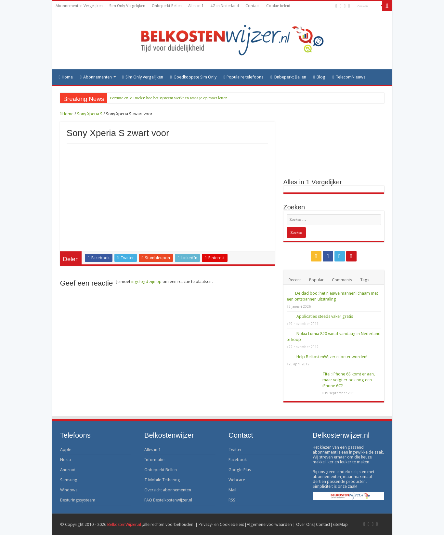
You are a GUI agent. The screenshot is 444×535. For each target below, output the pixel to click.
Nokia (65, 459)
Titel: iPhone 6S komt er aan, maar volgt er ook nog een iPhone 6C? (348, 380)
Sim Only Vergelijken (127, 6)
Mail (232, 489)
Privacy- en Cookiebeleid (221, 524)
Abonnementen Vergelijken (79, 6)
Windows (68, 489)
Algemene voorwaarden (269, 524)
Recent (295, 279)
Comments (342, 279)
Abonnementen (96, 77)
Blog (319, 77)
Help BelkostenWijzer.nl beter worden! (331, 356)
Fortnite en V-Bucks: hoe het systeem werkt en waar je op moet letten (169, 97)
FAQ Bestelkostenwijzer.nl (168, 500)
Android (67, 469)
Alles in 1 (196, 6)
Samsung (68, 479)
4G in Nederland (224, 6)
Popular (316, 279)
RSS (232, 500)
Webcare (237, 479)
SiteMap (340, 524)
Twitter (235, 449)
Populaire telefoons (244, 77)
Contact (252, 6)
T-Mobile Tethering (162, 479)
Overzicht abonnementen (167, 489)
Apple (65, 449)
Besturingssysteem (77, 500)
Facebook (238, 459)
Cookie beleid (278, 6)
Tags (364, 279)
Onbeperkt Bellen (167, 6)
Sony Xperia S (89, 113)
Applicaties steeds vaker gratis (324, 316)
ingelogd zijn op (146, 281)
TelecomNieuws (349, 77)
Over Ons (305, 524)
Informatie (154, 459)
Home (66, 77)
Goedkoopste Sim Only (193, 77)
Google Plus (240, 469)
